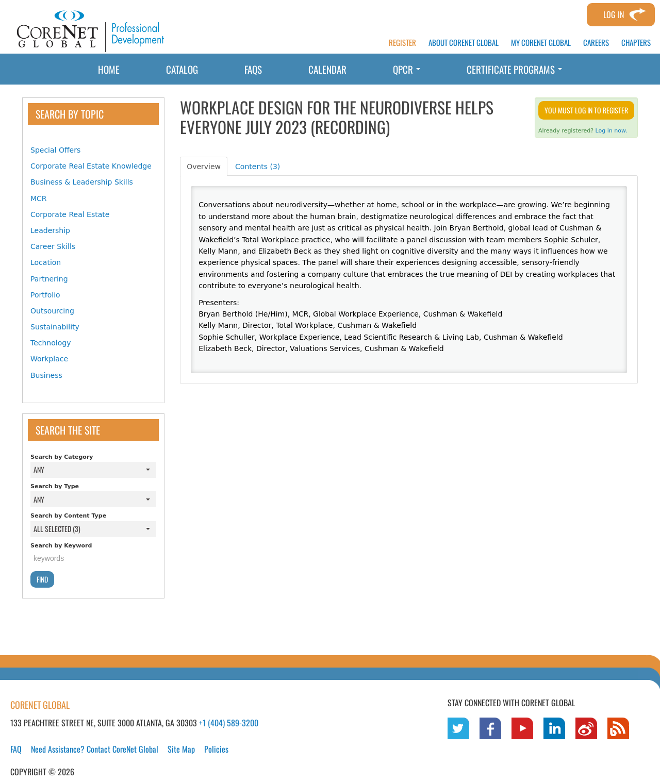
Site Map (181, 749)
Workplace (49, 359)
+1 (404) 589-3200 (228, 723)
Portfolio (45, 295)
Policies (216, 749)
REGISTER (402, 42)
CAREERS (596, 42)
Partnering (49, 279)
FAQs (253, 69)
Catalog (182, 69)
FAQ (16, 749)
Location (45, 262)
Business (46, 375)
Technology (50, 343)
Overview (204, 166)
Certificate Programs (514, 69)
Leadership (50, 230)
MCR (38, 198)
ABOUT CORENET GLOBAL (463, 42)
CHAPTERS (636, 42)
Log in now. (612, 130)
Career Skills (52, 246)
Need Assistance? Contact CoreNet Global (94, 749)
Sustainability (54, 327)
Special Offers (55, 150)
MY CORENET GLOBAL (541, 42)
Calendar (327, 69)
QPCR (406, 69)
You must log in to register (586, 110)
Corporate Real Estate (69, 214)
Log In (613, 14)
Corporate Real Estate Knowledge (91, 166)
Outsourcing (52, 311)
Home (109, 69)
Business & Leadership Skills (81, 182)
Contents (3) (257, 166)
